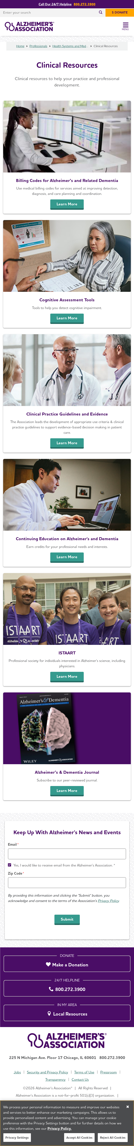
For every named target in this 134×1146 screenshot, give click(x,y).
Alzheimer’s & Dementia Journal (67, 772)
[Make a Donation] (67, 962)
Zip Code (15, 873)
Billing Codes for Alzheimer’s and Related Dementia (67, 180)
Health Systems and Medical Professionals (70, 46)
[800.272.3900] (67, 987)
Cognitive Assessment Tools (67, 299)
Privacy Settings (17, 1137)
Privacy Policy (108, 901)
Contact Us (80, 1079)
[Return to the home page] (29, 26)
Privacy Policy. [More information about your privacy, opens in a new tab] (60, 1128)
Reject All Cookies (112, 1137)
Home (20, 46)
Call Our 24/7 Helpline (55, 4)
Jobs (17, 1072)
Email (12, 844)
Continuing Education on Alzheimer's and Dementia (67, 538)
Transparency (55, 1079)
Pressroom (108, 1072)
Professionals (38, 46)
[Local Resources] (67, 1011)
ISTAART (67, 652)
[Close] (127, 1106)
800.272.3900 (84, 4)
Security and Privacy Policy (47, 1072)
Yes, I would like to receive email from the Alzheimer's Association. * (64, 865)
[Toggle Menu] (125, 26)
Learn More (67, 204)
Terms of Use (84, 1072)
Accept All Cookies (79, 1137)
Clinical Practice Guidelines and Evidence (67, 413)
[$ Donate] (119, 13)
